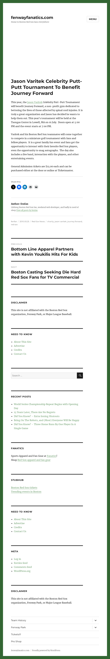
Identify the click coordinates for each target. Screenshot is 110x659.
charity (50, 221)
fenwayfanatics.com (32, 17)
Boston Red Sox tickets (24, 487)
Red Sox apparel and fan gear (33, 459)
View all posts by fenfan (27, 210)
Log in (17, 559)
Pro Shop (16, 641)
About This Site (22, 341)
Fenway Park (18, 627)
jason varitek (60, 221)
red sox (14, 224)
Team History (18, 620)
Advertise (19, 345)
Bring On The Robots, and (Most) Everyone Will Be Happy (46, 420)
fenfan (14, 221)
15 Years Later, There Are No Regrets (34, 412)
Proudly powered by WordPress (46, 650)
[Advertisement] (56, 57)
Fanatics (51, 455)
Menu (93, 19)
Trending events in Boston (26, 491)
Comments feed (23, 567)
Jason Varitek (34, 102)
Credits (18, 349)
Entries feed (21, 563)
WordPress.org (22, 571)
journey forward (74, 221)
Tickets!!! (16, 634)
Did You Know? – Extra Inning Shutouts (36, 416)
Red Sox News (38, 221)
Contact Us (20, 353)
